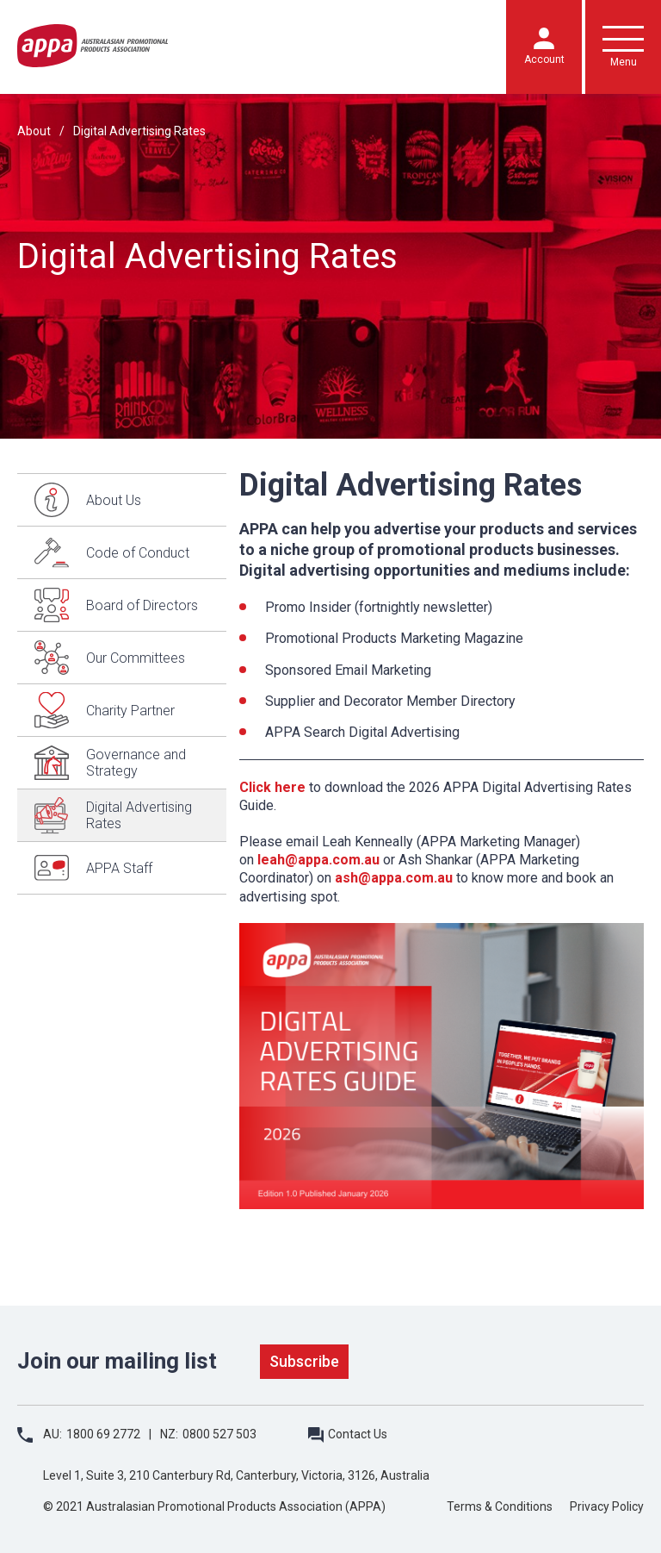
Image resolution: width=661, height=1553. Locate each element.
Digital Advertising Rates (139, 131)
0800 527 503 (219, 1434)
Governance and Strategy (136, 762)
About (34, 131)
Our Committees (135, 658)
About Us (113, 500)
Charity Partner (130, 710)
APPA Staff (119, 868)
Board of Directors (142, 605)
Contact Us (357, 1434)
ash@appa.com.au (394, 878)
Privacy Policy (607, 1506)
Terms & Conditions (500, 1506)
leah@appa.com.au (318, 859)
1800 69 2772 (103, 1434)
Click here (272, 787)
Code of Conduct (137, 553)
